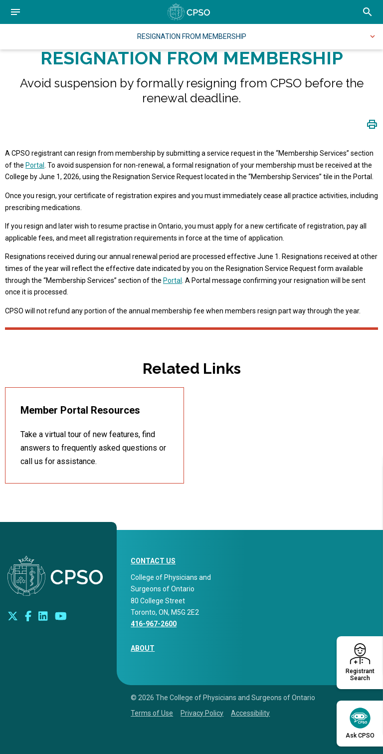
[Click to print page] (372, 124)
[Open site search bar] (367, 11)
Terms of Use (152, 713)
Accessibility (250, 713)
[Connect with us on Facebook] (28, 616)
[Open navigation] (15, 11)
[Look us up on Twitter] (12, 616)
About (143, 648)
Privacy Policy (202, 713)
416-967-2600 (154, 624)
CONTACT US (153, 561)
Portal (34, 165)
